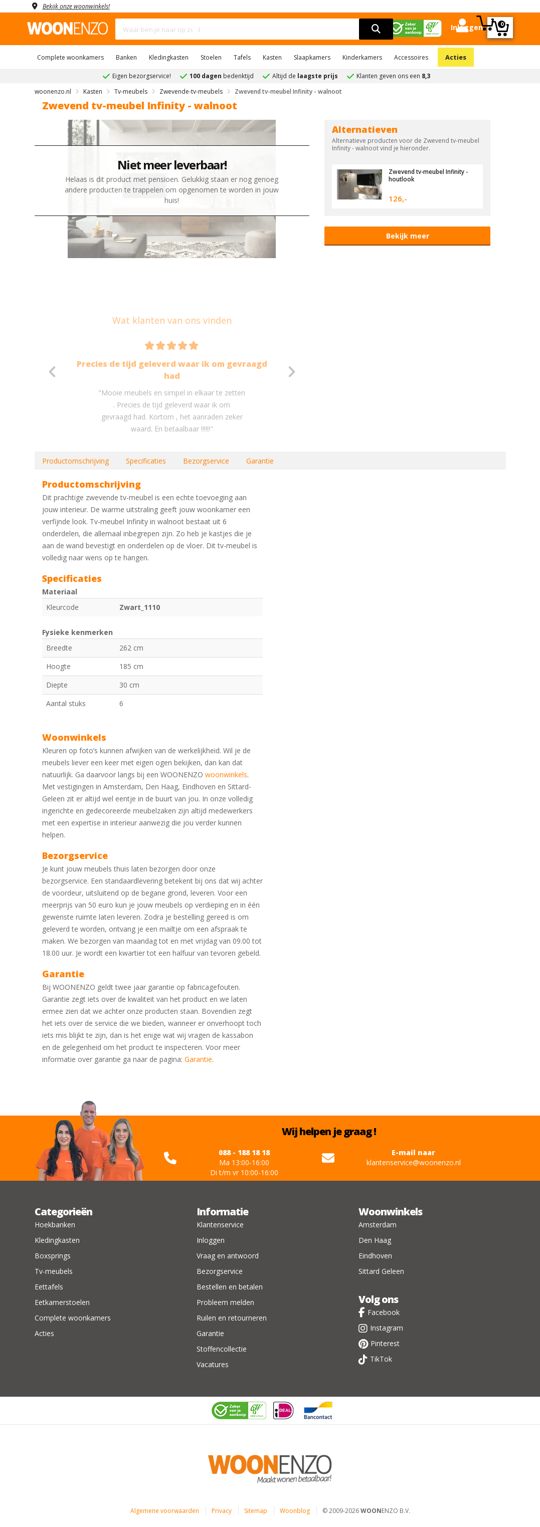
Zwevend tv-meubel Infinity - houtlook (432, 175)
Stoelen (211, 57)
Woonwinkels (390, 1211)
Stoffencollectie (222, 1349)
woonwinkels (226, 774)
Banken (126, 57)
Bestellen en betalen (230, 1286)
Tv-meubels (54, 1271)
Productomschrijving (75, 461)
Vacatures (213, 1364)
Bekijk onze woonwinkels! (82, 6)
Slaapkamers (312, 57)
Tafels (242, 57)
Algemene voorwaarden (164, 1510)
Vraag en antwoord (228, 1255)
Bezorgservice (206, 461)
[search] (376, 29)
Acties (455, 57)
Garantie (260, 461)
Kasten (272, 57)
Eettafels (49, 1286)
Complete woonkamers (70, 57)
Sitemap (255, 1510)
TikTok (381, 1359)
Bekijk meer (407, 236)
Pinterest (385, 1343)
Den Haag (374, 1240)
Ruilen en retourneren (232, 1318)
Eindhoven (375, 1255)
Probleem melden (225, 1302)
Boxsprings (53, 1255)
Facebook (384, 1312)
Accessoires (411, 57)
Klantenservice (220, 1224)
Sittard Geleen (381, 1271)
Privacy (222, 1510)
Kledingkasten (169, 57)
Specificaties (146, 461)
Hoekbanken (55, 1224)
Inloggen (211, 1240)
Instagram (386, 1328)
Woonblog (295, 1510)
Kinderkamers (362, 57)
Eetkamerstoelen (62, 1302)
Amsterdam (377, 1224)
